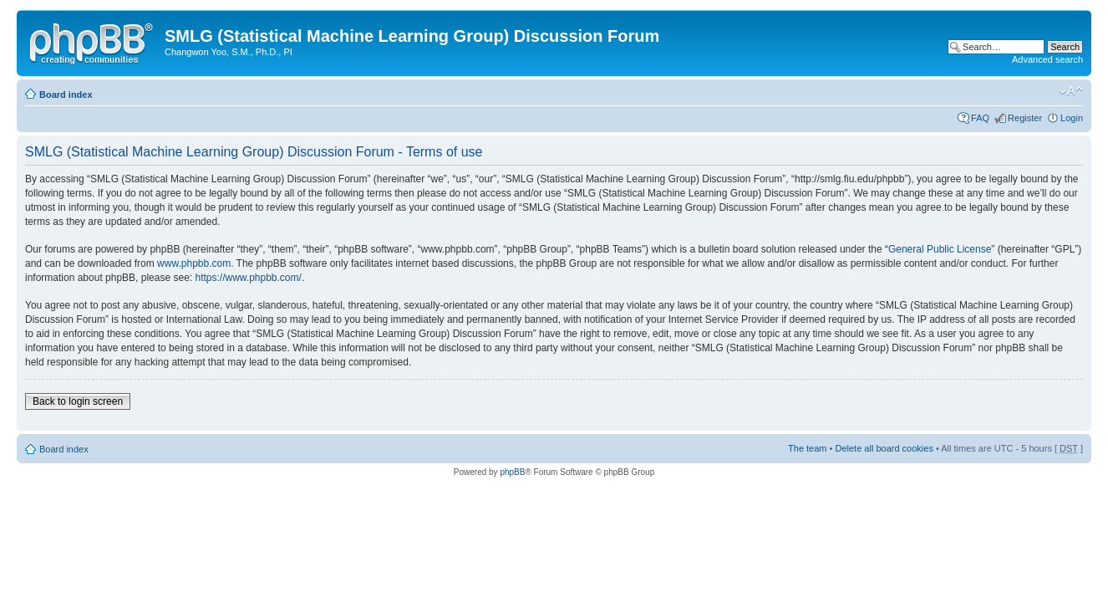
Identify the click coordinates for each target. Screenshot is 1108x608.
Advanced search (1047, 59)
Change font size (1071, 91)
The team (807, 448)
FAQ (980, 118)
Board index (66, 94)
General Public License (939, 249)
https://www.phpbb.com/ (248, 278)
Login (1071, 118)
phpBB (512, 472)
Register (1025, 118)
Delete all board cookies (884, 448)
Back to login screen (78, 401)
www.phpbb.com (194, 263)
